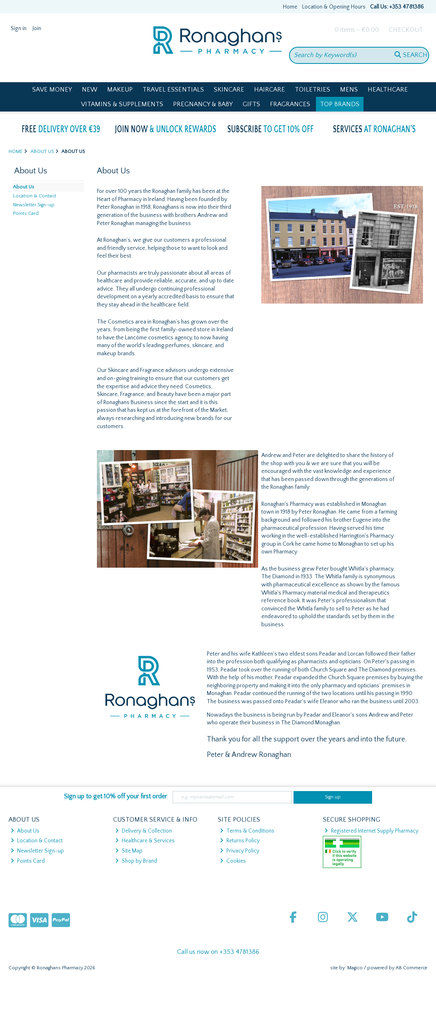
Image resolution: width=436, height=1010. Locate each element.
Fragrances (290, 104)
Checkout (406, 29)
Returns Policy (240, 840)
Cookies (233, 861)
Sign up (333, 797)
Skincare (229, 89)
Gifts (251, 104)
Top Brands (339, 104)
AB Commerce (411, 968)
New (89, 89)
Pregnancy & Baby (203, 104)
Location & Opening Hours (334, 7)
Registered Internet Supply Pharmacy (371, 831)
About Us (23, 187)
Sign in (18, 28)
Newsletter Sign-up (34, 205)
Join (37, 28)
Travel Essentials (173, 89)
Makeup (120, 89)
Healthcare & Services (145, 840)
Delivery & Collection (143, 831)
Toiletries (312, 89)
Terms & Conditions (247, 831)
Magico (355, 968)
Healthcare (388, 89)
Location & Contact (34, 196)
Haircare (269, 89)
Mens (349, 89)
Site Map (128, 851)
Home (290, 7)
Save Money (52, 89)
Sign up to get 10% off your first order (115, 796)
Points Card (26, 213)
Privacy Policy (239, 851)
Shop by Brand (136, 861)
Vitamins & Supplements (122, 104)
